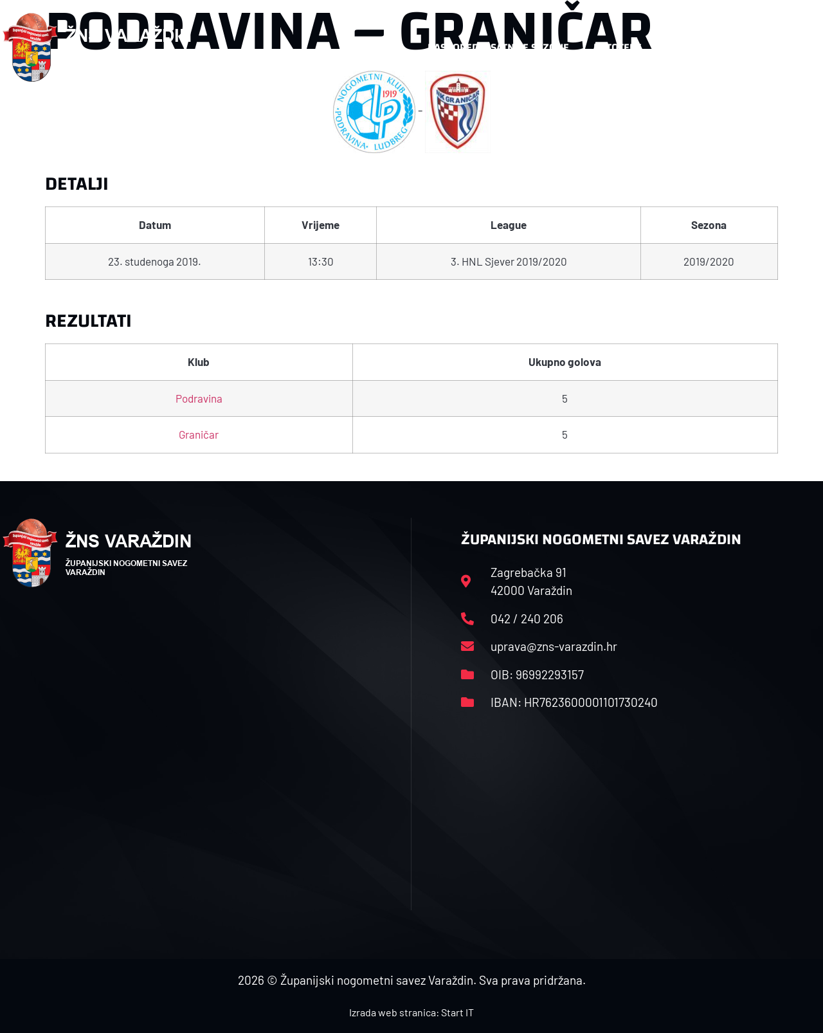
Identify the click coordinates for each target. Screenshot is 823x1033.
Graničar (199, 434)
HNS (393, 47)
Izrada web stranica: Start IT (411, 1012)
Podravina (199, 398)
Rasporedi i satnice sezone (498, 47)
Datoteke (617, 47)
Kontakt (687, 47)
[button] (795, 48)
